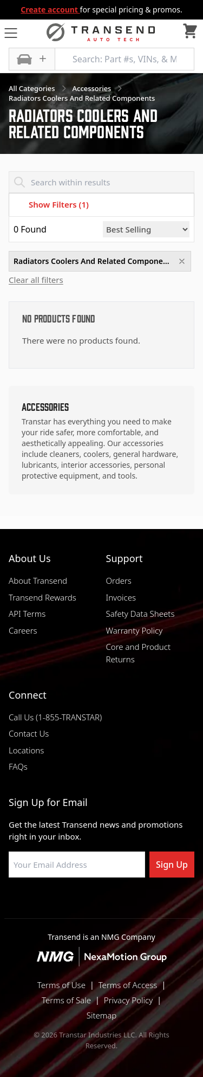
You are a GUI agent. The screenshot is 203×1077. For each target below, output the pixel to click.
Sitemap (102, 1015)
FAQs (18, 766)
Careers (23, 630)
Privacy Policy (128, 1000)
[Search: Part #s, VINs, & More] (124, 59)
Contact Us (29, 733)
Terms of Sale (66, 1000)
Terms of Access (128, 984)
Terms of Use (61, 984)
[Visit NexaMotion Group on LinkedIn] (74, 904)
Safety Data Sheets (140, 613)
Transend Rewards (42, 597)
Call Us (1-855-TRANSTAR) (55, 717)
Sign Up (172, 864)
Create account (50, 9)
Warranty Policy (134, 630)
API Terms (27, 613)
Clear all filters (36, 280)
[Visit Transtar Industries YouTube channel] (156, 904)
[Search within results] (101, 182)
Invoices (121, 597)
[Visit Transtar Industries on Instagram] (101, 904)
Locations (26, 750)
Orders (119, 580)
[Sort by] (146, 229)
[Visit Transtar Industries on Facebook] (47, 904)
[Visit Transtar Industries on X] (128, 904)
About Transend (38, 580)
